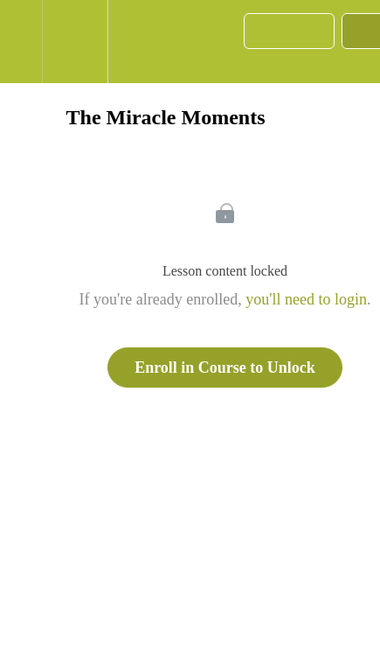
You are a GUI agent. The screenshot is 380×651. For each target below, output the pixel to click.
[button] (21, 41)
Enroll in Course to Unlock (225, 367)
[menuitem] (74, 41)
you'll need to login (306, 299)
